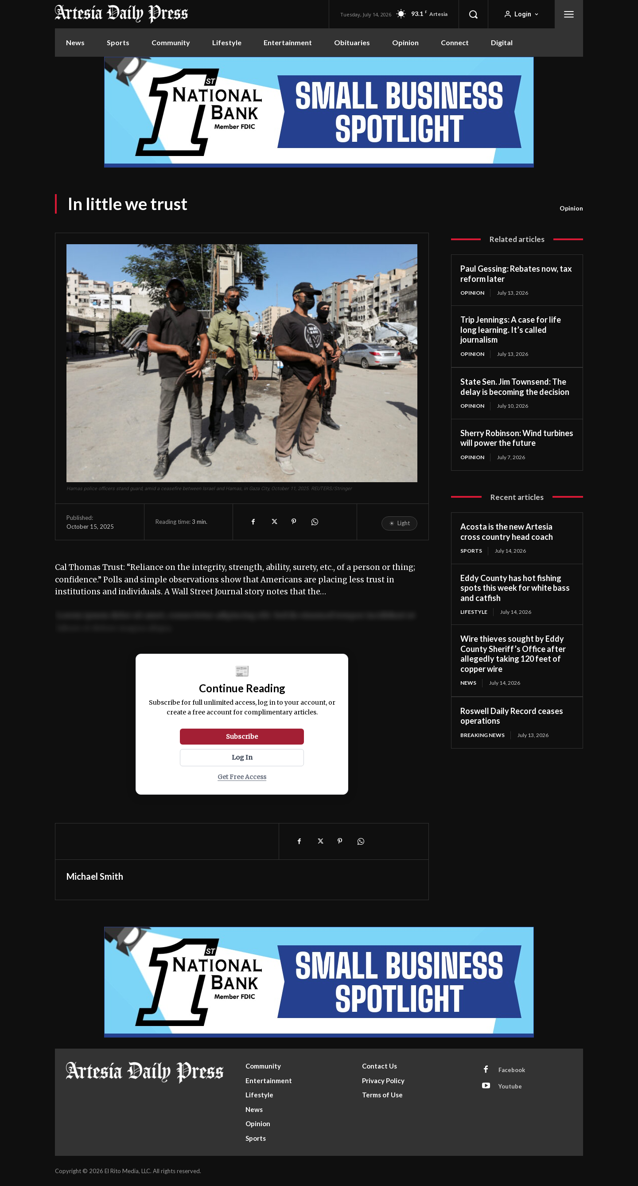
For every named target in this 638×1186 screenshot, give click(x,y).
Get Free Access (242, 777)
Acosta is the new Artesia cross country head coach (506, 532)
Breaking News (482, 735)
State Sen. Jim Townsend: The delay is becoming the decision (514, 387)
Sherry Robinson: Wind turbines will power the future (516, 438)
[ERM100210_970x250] (319, 112)
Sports (471, 550)
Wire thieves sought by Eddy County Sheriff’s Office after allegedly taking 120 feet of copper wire (513, 654)
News (468, 682)
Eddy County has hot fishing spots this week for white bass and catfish (515, 588)
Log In (242, 757)
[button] (473, 14)
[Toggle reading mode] (399, 523)
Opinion (571, 208)
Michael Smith (94, 876)
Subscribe (242, 737)
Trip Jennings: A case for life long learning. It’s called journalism (510, 329)
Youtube (510, 1086)
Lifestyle (473, 612)
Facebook (511, 1069)
